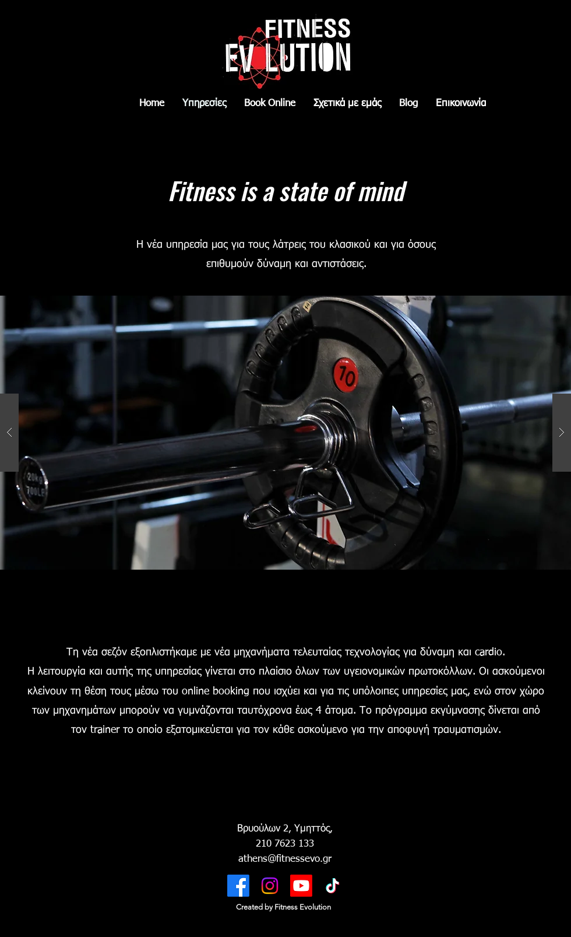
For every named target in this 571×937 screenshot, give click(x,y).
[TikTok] (333, 886)
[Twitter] (270, 886)
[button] (285, 433)
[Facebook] (238, 886)
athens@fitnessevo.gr (285, 859)
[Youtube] (301, 886)
